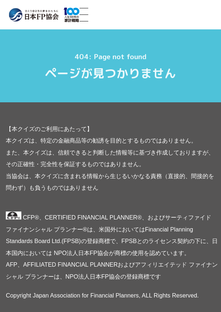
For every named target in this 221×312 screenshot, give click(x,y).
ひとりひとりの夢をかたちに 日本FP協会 (44, 14)
